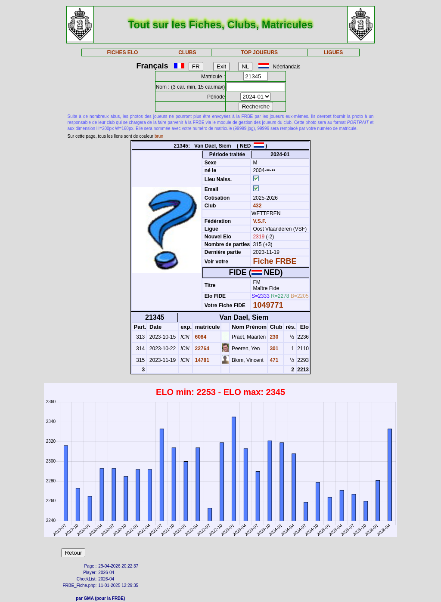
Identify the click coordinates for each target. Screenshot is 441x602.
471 (273, 360)
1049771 (268, 305)
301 (273, 349)
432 (256, 206)
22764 (201, 349)
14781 (201, 360)
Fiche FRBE (274, 261)
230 (273, 337)
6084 (199, 337)
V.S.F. (259, 221)
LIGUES (333, 52)
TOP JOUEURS (259, 52)
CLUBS (187, 52)
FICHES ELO (122, 52)
